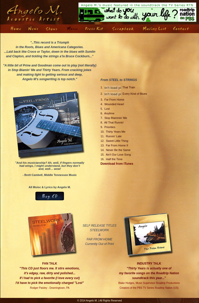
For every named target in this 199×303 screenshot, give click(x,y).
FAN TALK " (50, 273)
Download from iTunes (116, 164)
